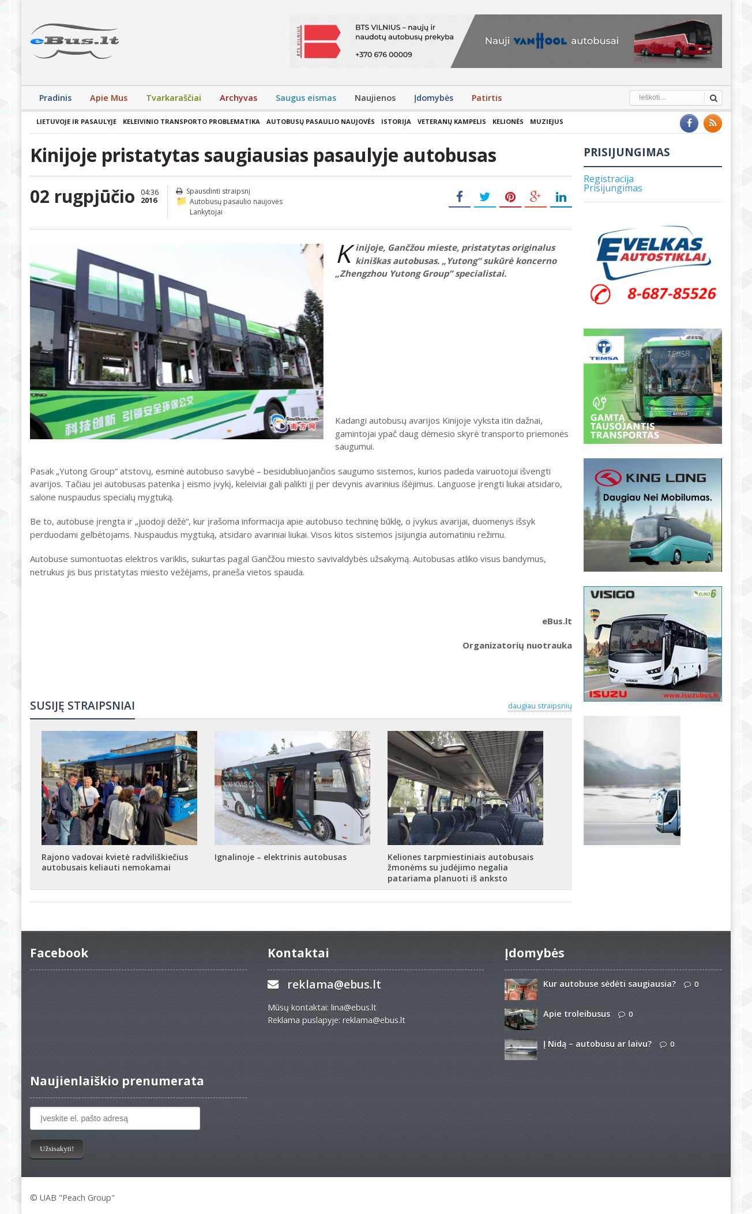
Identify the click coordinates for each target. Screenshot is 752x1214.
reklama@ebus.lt (334, 984)
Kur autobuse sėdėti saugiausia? (609, 983)
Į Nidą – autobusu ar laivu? (597, 1043)
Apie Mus (108, 97)
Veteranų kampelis (452, 121)
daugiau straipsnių (540, 705)
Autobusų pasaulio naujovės (320, 121)
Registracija (609, 178)
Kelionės (508, 121)
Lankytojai (206, 212)
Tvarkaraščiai (173, 97)
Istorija (396, 121)
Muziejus (546, 121)
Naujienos (375, 97)
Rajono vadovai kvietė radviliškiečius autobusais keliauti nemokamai (115, 862)
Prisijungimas (613, 188)
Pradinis (55, 97)
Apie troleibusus (576, 1013)
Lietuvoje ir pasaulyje (76, 121)
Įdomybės (433, 97)
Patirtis (487, 97)
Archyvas (238, 97)
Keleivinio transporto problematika (191, 121)
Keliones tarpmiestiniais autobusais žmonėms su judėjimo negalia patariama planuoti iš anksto (460, 867)
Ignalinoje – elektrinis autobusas (281, 856)
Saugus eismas (306, 97)
